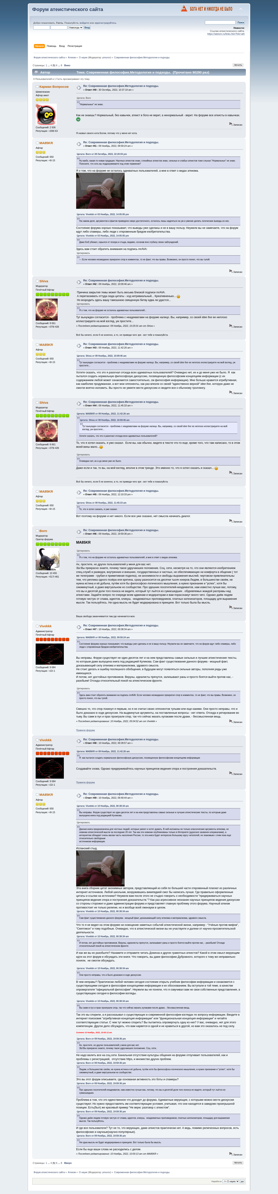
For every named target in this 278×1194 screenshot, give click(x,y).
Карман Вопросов (54, 86)
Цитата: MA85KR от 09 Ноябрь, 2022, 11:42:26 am (103, 414)
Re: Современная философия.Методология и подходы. (121, 86)
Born (43, 531)
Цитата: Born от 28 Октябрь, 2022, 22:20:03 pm (102, 154)
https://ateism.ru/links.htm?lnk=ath (226, 34)
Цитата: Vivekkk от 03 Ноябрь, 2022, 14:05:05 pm (103, 214)
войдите (84, 23)
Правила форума (85, 730)
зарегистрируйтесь (105, 23)
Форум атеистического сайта (67, 9)
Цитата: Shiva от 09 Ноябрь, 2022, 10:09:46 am (101, 356)
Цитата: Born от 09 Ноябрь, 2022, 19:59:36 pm (101, 1039)
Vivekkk (45, 626)
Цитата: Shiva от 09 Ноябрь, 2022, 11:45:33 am (101, 503)
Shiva (43, 281)
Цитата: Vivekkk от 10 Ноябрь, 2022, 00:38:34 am (103, 806)
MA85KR (46, 143)
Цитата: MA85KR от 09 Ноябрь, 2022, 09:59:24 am (103, 637)
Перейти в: (216, 1181)
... (49, 65)
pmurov (106, 57)
